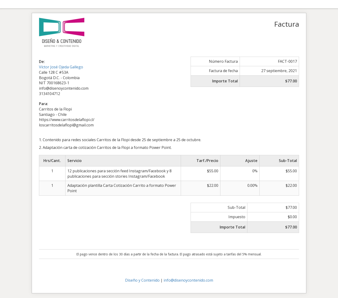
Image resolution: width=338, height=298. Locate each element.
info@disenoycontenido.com (188, 280)
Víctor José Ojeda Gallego (61, 67)
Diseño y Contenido (142, 280)
